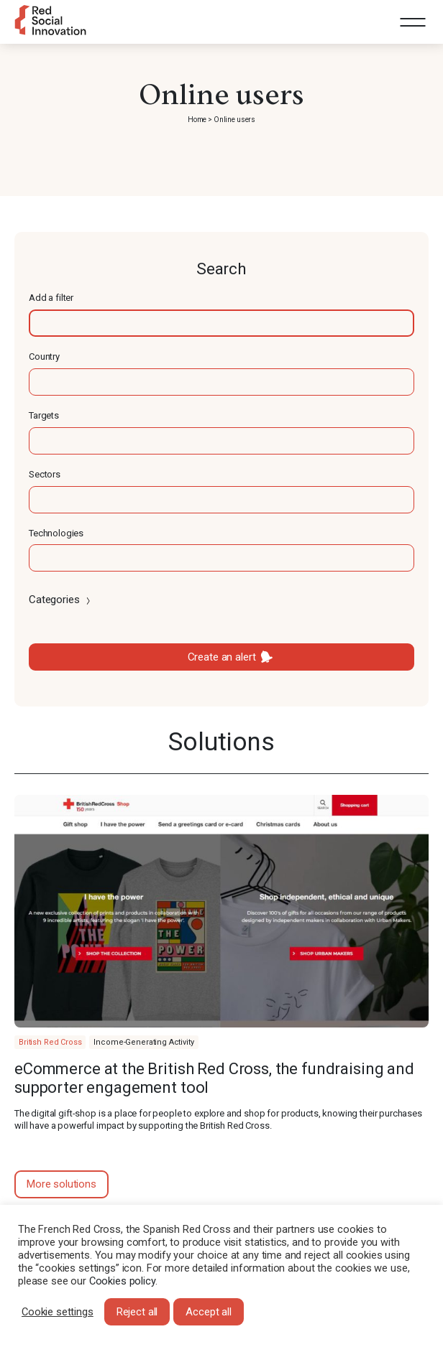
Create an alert (222, 657)
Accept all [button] (209, 1311)
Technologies (56, 533)
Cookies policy (122, 1280)
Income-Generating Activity (143, 1042)
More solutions (61, 1184)
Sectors (44, 474)
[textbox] (221, 323)
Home (197, 119)
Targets (44, 415)
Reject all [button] (137, 1311)
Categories (61, 599)
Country (44, 356)
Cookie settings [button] (57, 1311)
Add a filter (51, 297)
